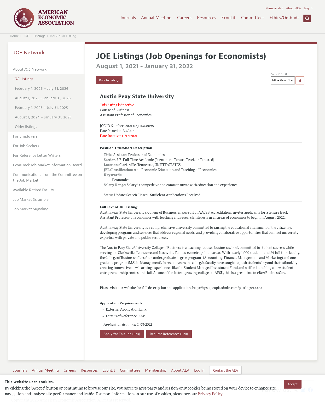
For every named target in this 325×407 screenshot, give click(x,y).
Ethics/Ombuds (284, 17)
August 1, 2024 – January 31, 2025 (43, 117)
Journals (128, 17)
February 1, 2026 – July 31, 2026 (41, 88)
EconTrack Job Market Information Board (47, 165)
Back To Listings (109, 80)
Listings (39, 36)
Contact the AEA (225, 370)
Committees (252, 17)
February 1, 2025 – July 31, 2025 (41, 107)
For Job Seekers (26, 146)
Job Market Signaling (30, 209)
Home (14, 36)
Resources (206, 17)
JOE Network (29, 52)
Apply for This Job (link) (122, 334)
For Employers (25, 136)
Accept (293, 384)
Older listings (26, 126)
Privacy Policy (210, 394)
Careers (184, 17)
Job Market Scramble (30, 199)
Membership (274, 8)
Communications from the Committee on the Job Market (47, 177)
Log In (308, 8)
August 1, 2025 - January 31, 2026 (43, 98)
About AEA (293, 8)
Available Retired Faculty (33, 190)
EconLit (228, 17)
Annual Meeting (156, 17)
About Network (29, 69)
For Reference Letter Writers (37, 155)
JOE (26, 36)
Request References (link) (169, 334)
